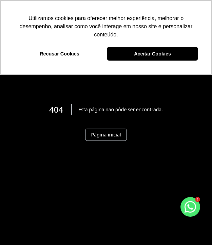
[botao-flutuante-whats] (190, 207)
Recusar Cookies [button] (59, 53)
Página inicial (106, 134)
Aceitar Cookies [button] (152, 53)
